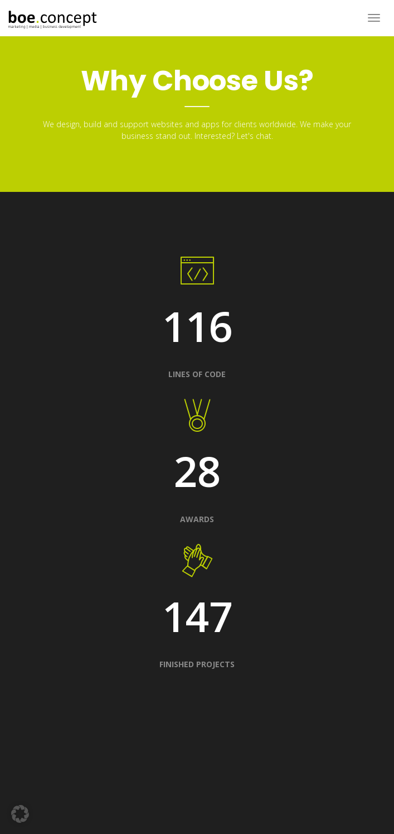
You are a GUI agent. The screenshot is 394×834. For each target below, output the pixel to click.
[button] (20, 814)
